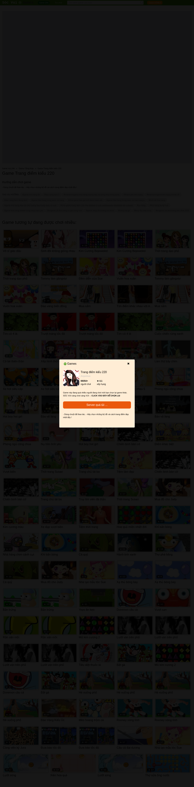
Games (70, 363)
